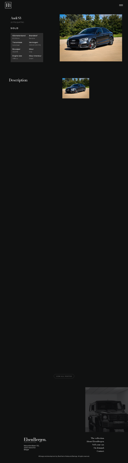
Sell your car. (98, 444)
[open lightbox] (91, 38)
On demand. (99, 448)
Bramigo (74, 456)
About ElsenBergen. (95, 441)
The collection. (97, 438)
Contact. (100, 451)
